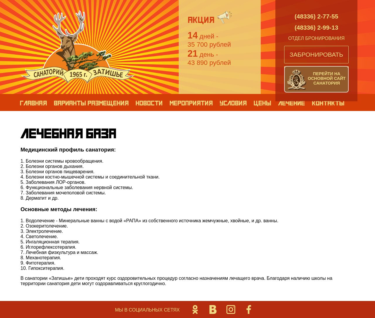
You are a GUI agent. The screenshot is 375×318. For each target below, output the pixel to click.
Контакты (328, 102)
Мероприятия (190, 102)
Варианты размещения (91, 102)
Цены (262, 102)
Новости (148, 102)
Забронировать (316, 54)
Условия (232, 102)
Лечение (291, 102)
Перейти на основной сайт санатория (326, 78)
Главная (33, 102)
